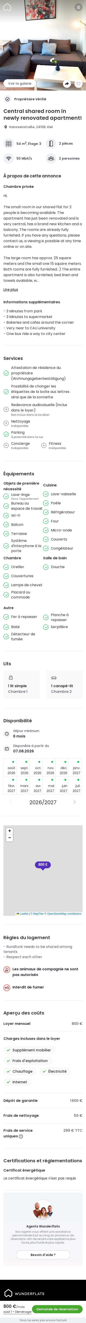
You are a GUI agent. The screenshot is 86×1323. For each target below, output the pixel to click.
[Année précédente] (11, 802)
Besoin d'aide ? (43, 1255)
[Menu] (78, 7)
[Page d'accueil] (7, 7)
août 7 (7, 1312)
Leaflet (22, 913)
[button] (43, 866)
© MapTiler (37, 913)
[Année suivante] (75, 802)
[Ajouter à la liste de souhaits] (78, 84)
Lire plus (10, 289)
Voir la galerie (19, 83)
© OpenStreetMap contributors (62, 913)
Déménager (23, 1312)
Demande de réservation (57, 1309)
